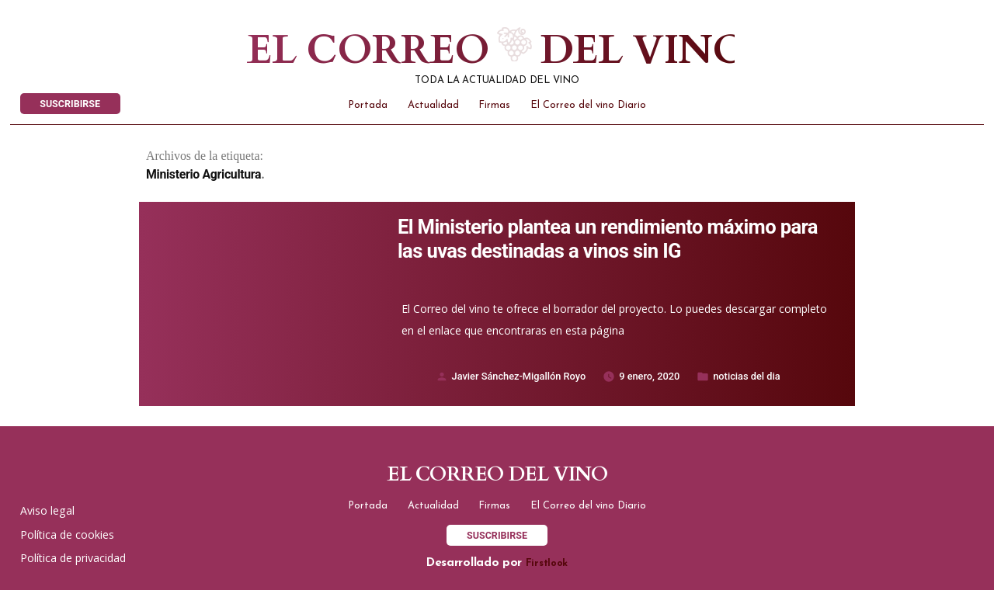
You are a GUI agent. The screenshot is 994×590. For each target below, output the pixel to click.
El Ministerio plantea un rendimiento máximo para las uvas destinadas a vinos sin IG (608, 238)
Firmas (494, 105)
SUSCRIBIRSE (70, 103)
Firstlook (547, 563)
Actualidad (433, 105)
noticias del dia (746, 376)
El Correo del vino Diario (588, 105)
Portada (368, 105)
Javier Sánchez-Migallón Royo (519, 376)
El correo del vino (460, 51)
